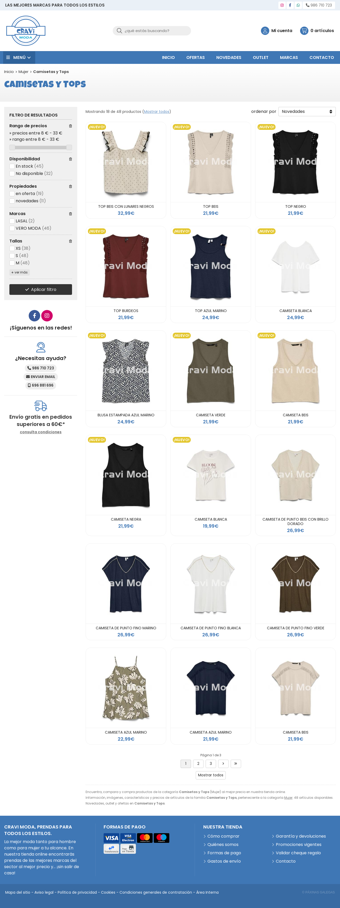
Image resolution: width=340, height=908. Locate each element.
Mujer (288, 797)
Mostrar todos (156, 111)
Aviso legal (43, 892)
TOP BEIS (210, 206)
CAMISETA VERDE (210, 415)
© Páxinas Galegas (318, 892)
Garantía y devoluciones (301, 836)
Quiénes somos (222, 845)
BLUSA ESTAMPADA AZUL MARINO (126, 415)
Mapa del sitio (17, 892)
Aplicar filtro (43, 289)
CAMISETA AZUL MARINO (126, 732)
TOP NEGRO (295, 206)
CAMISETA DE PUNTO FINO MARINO (126, 628)
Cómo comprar (223, 836)
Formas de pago (224, 853)
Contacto (286, 861)
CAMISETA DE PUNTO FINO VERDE (295, 628)
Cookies (108, 892)
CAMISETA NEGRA (126, 519)
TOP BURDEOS (126, 310)
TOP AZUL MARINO (211, 310)
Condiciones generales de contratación (156, 892)
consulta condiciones (41, 432)
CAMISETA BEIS (295, 415)
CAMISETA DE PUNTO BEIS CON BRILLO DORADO (296, 521)
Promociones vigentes (298, 845)
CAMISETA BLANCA (295, 310)
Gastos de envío (224, 861)
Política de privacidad (77, 892)
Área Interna (207, 892)
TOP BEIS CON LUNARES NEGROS (126, 206)
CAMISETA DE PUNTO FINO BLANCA (211, 628)
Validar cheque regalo (298, 853)
